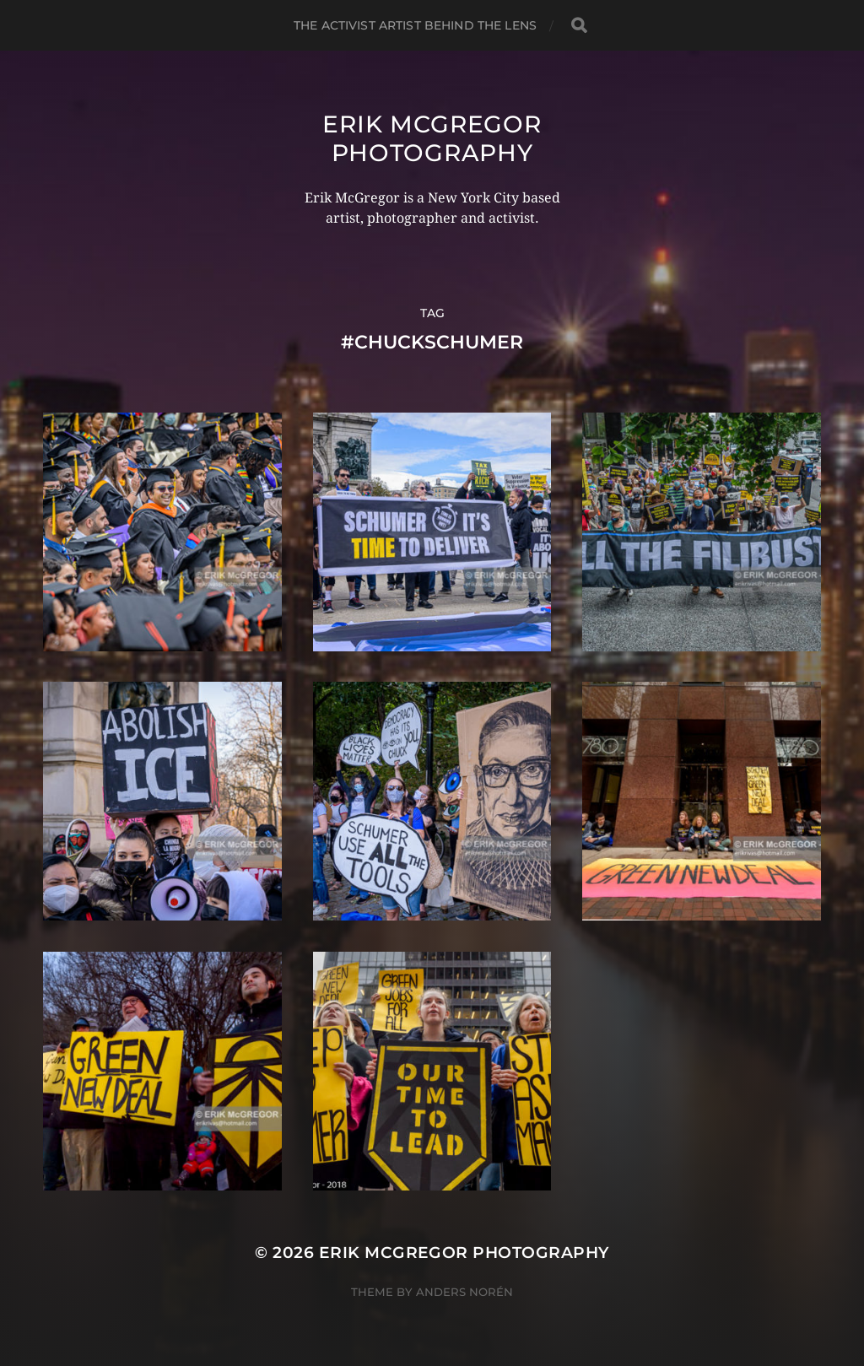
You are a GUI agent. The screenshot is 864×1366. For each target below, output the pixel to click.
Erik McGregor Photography (431, 138)
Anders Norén (464, 1292)
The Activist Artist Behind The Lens (415, 25)
